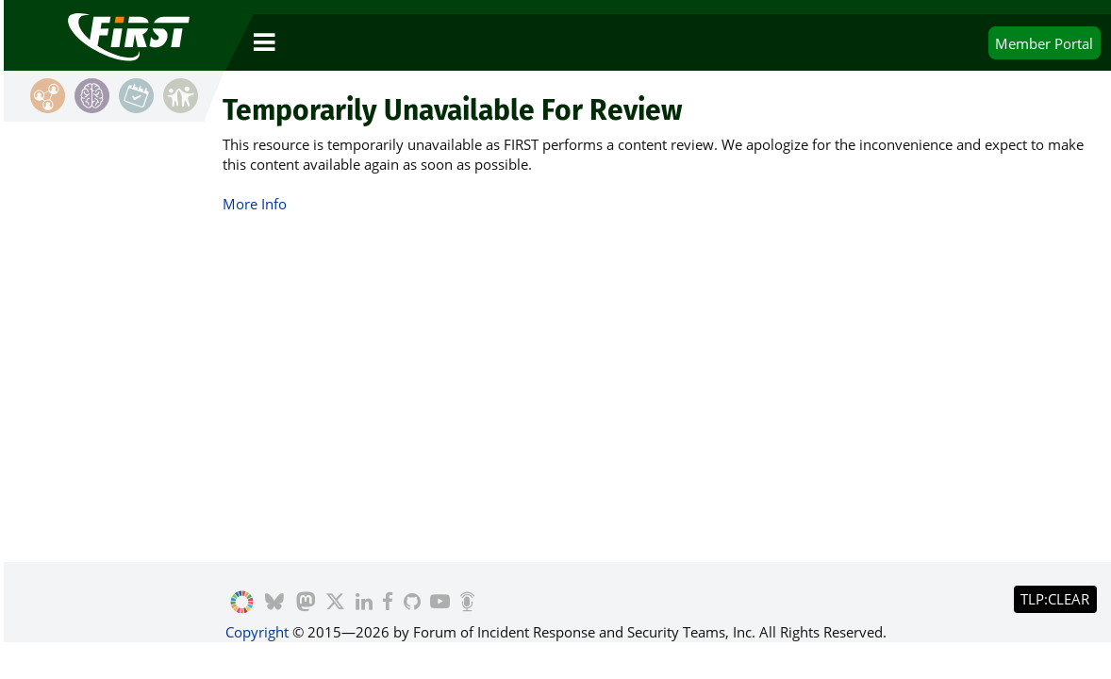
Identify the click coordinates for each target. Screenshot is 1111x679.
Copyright (257, 631)
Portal (1044, 43)
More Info (255, 203)
